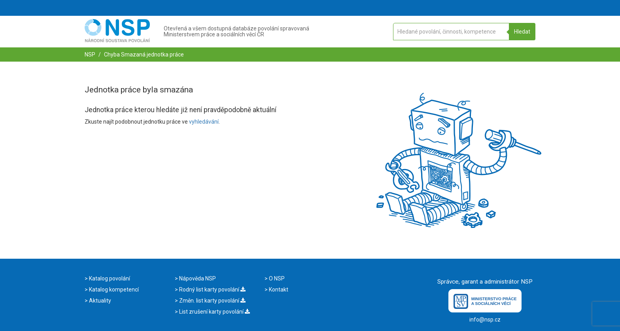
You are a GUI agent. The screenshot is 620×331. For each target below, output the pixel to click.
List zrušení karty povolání (214, 311)
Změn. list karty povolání (212, 300)
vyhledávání (204, 121)
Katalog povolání (109, 278)
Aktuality (99, 300)
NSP (90, 54)
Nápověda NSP (197, 278)
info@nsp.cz (485, 319)
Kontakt (278, 289)
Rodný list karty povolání (212, 289)
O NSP (276, 278)
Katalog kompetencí (113, 289)
